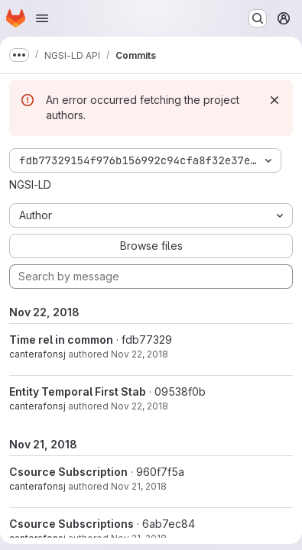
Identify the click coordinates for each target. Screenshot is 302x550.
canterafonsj (37, 354)
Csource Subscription (68, 471)
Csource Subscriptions (71, 523)
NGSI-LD (30, 184)
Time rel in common (61, 339)
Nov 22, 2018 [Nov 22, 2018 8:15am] (139, 406)
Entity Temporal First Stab (77, 391)
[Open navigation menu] (42, 18)
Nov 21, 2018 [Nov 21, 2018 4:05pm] (139, 486)
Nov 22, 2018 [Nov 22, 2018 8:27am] (139, 354)
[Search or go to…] (257, 18)
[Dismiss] (274, 100)
